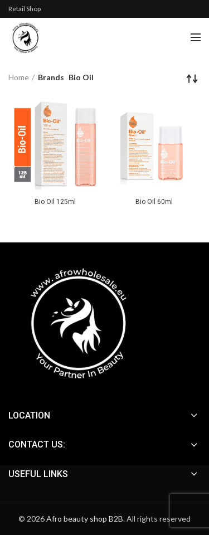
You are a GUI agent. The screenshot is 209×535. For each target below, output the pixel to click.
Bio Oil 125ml (55, 202)
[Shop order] (192, 78)
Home (18, 77)
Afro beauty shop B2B (84, 518)
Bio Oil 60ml (154, 202)
